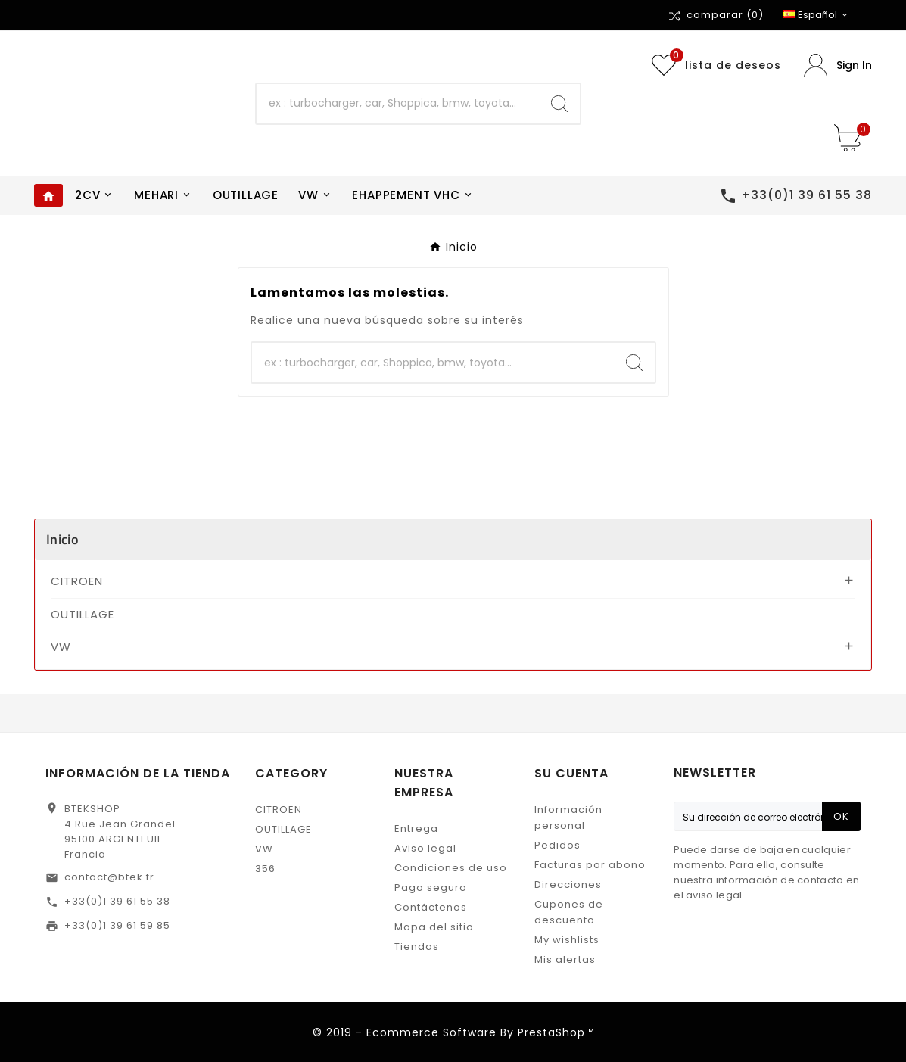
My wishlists (566, 940)
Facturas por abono (590, 865)
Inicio (62, 539)
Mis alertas (565, 959)
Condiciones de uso (450, 868)
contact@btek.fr (109, 877)
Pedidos (557, 845)
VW (61, 647)
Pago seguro (430, 887)
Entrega (416, 828)
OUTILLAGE (82, 614)
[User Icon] (838, 65)
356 (265, 868)
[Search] (559, 103)
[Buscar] (398, 103)
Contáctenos (430, 907)
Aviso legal (425, 848)
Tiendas (416, 946)
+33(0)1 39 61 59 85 (117, 925)
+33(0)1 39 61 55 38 (117, 901)
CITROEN (77, 581)
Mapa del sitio (434, 927)
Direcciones (568, 884)
